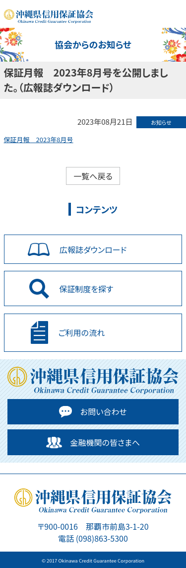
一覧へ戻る (93, 176)
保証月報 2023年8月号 (38, 139)
